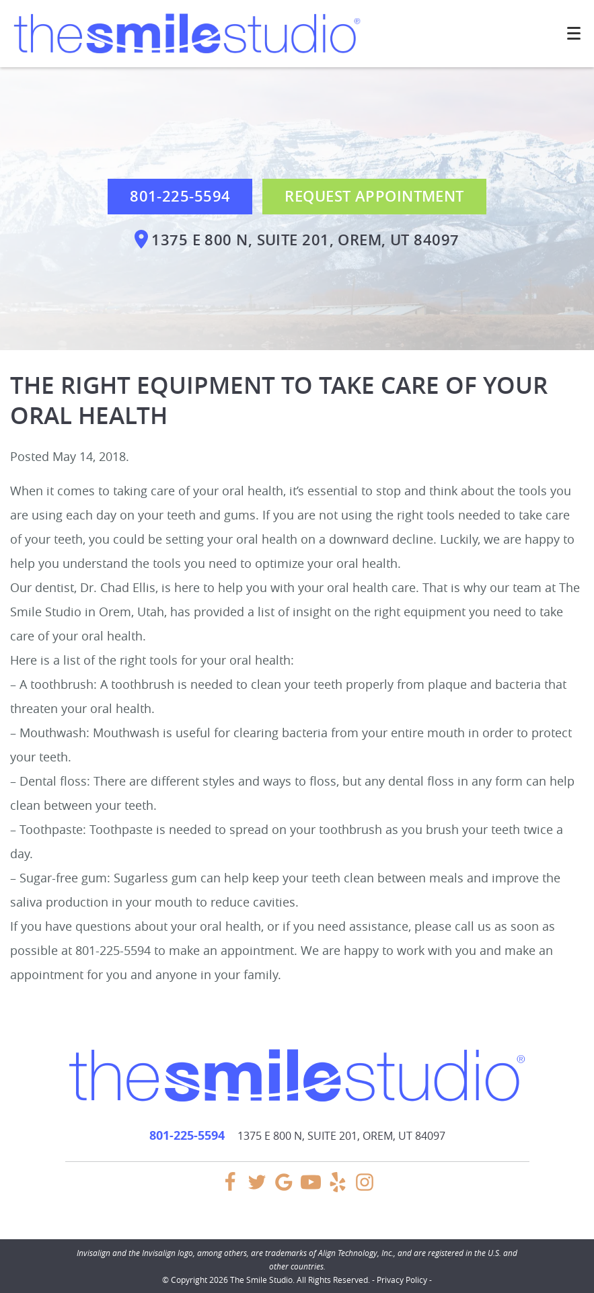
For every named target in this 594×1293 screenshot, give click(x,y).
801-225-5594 (180, 196)
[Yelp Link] (338, 1188)
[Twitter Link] (257, 1188)
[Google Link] (284, 1188)
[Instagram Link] (365, 1188)
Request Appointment (374, 196)
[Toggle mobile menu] (574, 33)
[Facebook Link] (230, 1188)
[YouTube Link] (311, 1188)
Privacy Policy (402, 1279)
